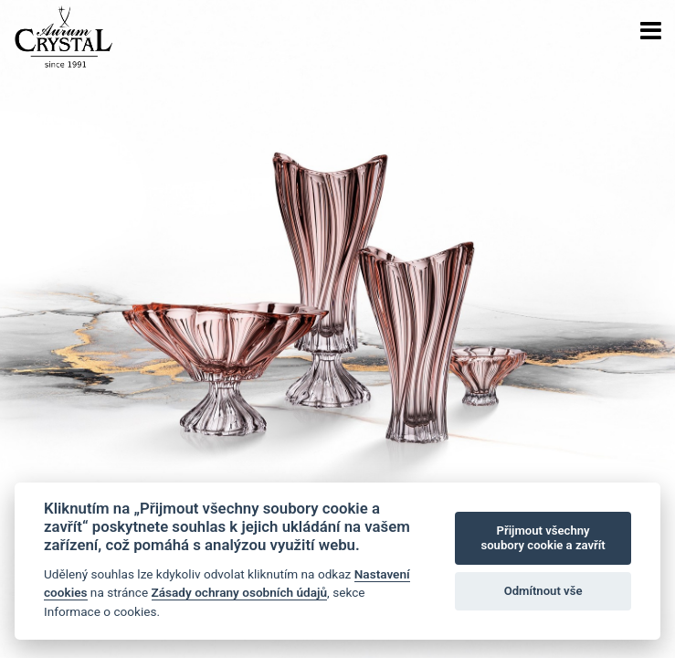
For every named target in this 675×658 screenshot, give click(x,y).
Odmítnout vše (543, 591)
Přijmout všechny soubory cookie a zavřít (542, 538)
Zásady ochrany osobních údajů (240, 592)
